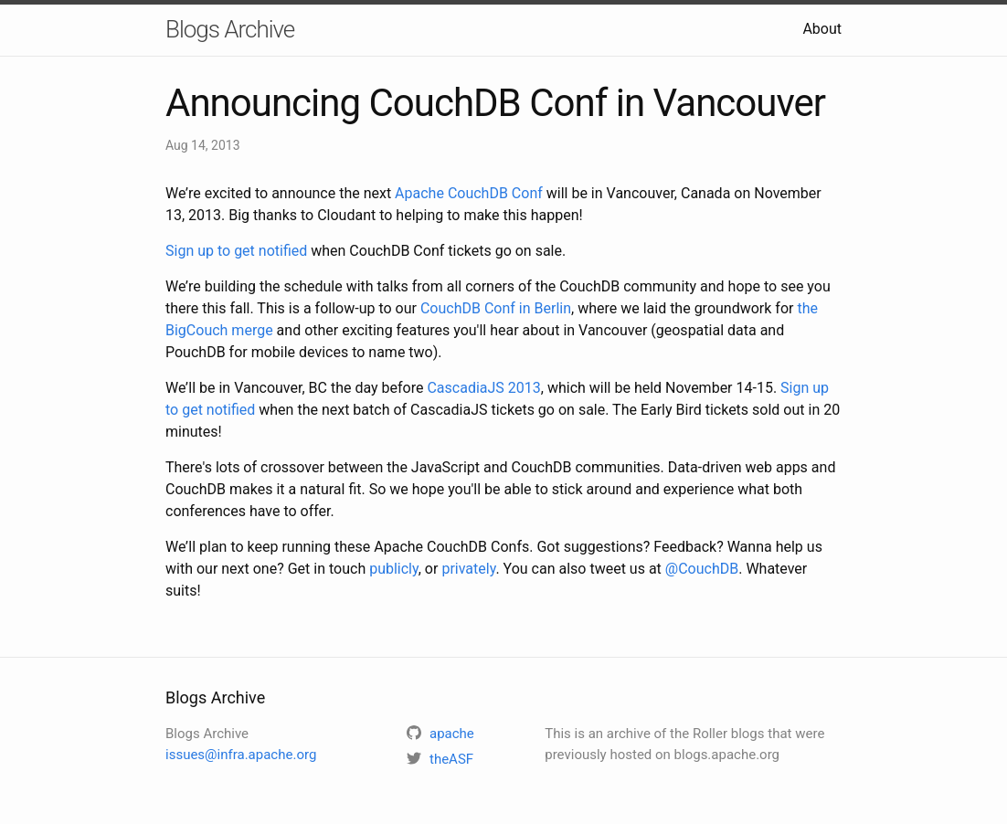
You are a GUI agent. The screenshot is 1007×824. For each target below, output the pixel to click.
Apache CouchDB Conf (469, 193)
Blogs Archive (229, 29)
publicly (394, 568)
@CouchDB (701, 568)
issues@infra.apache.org (240, 754)
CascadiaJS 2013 (483, 387)
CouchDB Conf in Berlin (495, 308)
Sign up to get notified (236, 250)
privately (468, 568)
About (822, 28)
